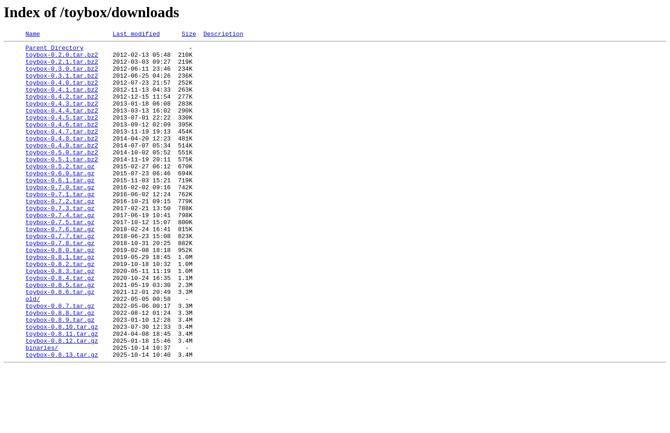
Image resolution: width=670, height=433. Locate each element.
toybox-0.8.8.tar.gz (60, 368)
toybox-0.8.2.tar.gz (60, 310)
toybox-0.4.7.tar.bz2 (62, 151)
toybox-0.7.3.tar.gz (60, 243)
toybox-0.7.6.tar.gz (60, 268)
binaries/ (42, 410)
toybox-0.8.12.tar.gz (62, 402)
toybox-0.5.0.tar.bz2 (62, 176)
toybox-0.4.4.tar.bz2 (62, 125)
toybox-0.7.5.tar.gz (60, 259)
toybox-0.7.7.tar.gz (60, 276)
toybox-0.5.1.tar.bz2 (62, 184)
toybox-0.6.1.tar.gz (60, 209)
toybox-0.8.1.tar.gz (60, 301)
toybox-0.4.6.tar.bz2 (62, 142)
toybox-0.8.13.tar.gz (62, 418)
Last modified (136, 35)
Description (223, 35)
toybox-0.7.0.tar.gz (60, 217)
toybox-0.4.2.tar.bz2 (62, 109)
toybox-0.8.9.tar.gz (60, 377)
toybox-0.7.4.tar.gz (60, 251)
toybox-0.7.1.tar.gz (60, 226)
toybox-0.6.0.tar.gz (60, 201)
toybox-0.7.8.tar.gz (60, 284)
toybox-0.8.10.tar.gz (62, 385)
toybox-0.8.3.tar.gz (60, 318)
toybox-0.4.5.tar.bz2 (62, 134)
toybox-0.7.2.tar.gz (60, 234)
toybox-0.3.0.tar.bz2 (62, 75)
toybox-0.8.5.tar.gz (60, 335)
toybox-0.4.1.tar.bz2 (62, 100)
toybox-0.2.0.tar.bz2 (62, 58)
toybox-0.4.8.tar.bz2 (62, 159)
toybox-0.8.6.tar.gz (60, 343)
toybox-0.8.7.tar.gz (60, 360)
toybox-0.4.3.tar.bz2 (62, 117)
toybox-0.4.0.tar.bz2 (62, 92)
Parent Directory (55, 50)
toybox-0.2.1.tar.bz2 (62, 67)
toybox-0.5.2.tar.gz (60, 192)
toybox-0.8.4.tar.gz (60, 326)
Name (33, 35)
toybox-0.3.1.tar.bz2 (62, 84)
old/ (33, 351)
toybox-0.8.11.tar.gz (62, 393)
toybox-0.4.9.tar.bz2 (62, 167)
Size (188, 35)
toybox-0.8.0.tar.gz (60, 293)
